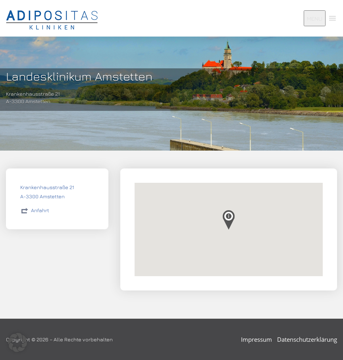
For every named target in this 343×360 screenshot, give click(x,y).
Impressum (256, 339)
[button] (17, 342)
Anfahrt (40, 210)
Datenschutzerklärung (307, 339)
